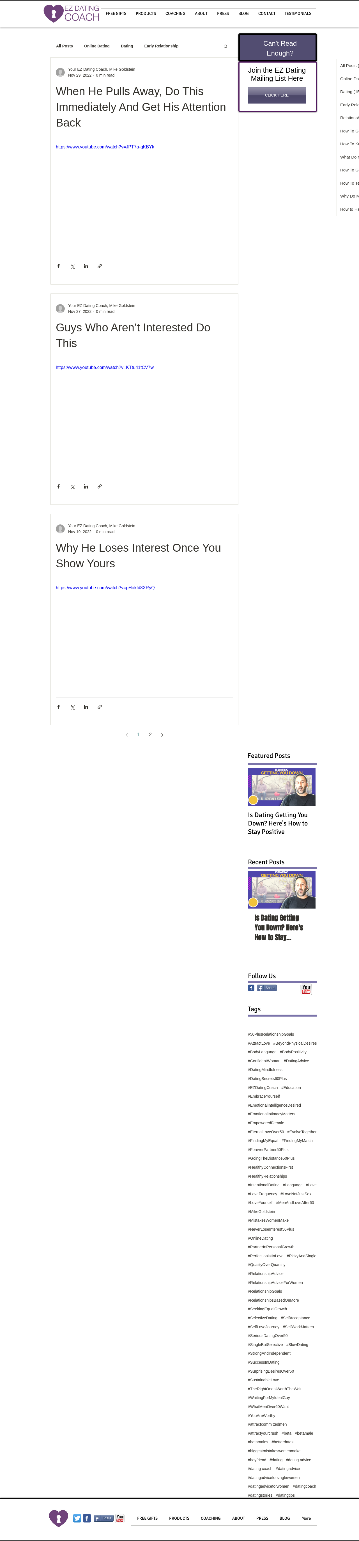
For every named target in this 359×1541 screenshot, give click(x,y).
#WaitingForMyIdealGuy (269, 1397)
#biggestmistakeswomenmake (274, 1451)
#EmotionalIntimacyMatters (271, 1114)
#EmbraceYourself (264, 1096)
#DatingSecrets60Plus (267, 1078)
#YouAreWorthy (261, 1415)
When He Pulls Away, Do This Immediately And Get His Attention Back (141, 107)
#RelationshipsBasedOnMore (273, 1300)
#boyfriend (257, 1460)
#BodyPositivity (293, 1052)
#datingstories (260, 1495)
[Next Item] (306, 889)
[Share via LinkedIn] (86, 266)
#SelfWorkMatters (298, 1327)
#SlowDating (297, 1344)
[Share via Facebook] (58, 266)
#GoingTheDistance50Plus (271, 1158)
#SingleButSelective (265, 1344)
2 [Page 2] (150, 734)
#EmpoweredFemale (266, 1123)
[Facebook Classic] (251, 988)
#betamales (258, 1442)
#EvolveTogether (301, 1132)
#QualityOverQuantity (267, 1264)
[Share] (267, 988)
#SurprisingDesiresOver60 (271, 1371)
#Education (291, 1087)
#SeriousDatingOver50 (268, 1335)
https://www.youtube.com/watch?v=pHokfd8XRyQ (105, 587)
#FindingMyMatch (297, 1140)
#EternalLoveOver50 (266, 1132)
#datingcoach (304, 1486)
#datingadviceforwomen (268, 1486)
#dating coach (260, 1468)
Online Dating (97, 46)
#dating (276, 1460)
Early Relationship (161, 46)
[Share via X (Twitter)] (72, 266)
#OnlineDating (260, 1238)
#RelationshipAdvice (266, 1273)
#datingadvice (288, 1468)
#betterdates (282, 1442)
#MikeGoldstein (261, 1211)
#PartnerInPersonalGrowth (271, 1247)
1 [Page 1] (138, 734)
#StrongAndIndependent (269, 1353)
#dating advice (298, 1460)
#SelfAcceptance (295, 1318)
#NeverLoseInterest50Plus (271, 1229)
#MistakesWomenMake (268, 1220)
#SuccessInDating (264, 1362)
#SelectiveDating (262, 1318)
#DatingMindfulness (265, 1069)
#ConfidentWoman (264, 1061)
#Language (293, 1185)
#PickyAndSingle (301, 1256)
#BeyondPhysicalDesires (295, 1043)
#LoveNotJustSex (295, 1194)
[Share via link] (99, 266)
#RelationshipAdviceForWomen (275, 1282)
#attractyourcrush (263, 1433)
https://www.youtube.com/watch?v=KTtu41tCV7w (105, 367)
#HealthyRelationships (267, 1176)
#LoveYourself (260, 1202)
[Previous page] (127, 735)
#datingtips (285, 1495)
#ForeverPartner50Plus (268, 1149)
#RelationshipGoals (265, 1291)
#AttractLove (259, 1043)
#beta (286, 1433)
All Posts (64, 46)
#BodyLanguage (262, 1052)
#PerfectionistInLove (266, 1256)
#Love (311, 1185)
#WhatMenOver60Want (268, 1406)
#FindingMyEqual (263, 1140)
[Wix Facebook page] (87, 1518)
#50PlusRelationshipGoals (271, 1034)
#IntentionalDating (264, 1185)
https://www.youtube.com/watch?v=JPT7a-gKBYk (105, 147)
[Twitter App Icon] (77, 1518)
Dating (127, 46)
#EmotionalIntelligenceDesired (274, 1105)
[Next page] (162, 735)
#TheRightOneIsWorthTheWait (275, 1389)
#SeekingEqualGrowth (267, 1309)
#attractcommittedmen (267, 1424)
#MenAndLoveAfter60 (295, 1202)
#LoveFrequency (262, 1194)
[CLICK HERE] (277, 95)
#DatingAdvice (296, 1061)
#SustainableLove (263, 1380)
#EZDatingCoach (263, 1087)
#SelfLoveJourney (263, 1327)
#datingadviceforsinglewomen (274, 1477)
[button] (146, 13)
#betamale (304, 1433)
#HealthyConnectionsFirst (270, 1167)
